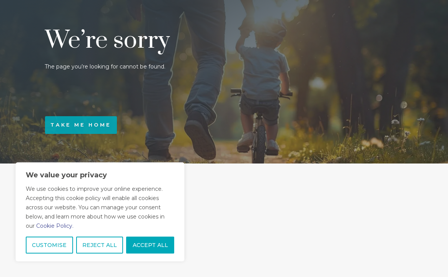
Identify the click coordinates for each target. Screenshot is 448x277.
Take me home (80, 125)
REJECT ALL (99, 245)
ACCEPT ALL (150, 245)
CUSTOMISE (49, 245)
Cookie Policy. (54, 225)
